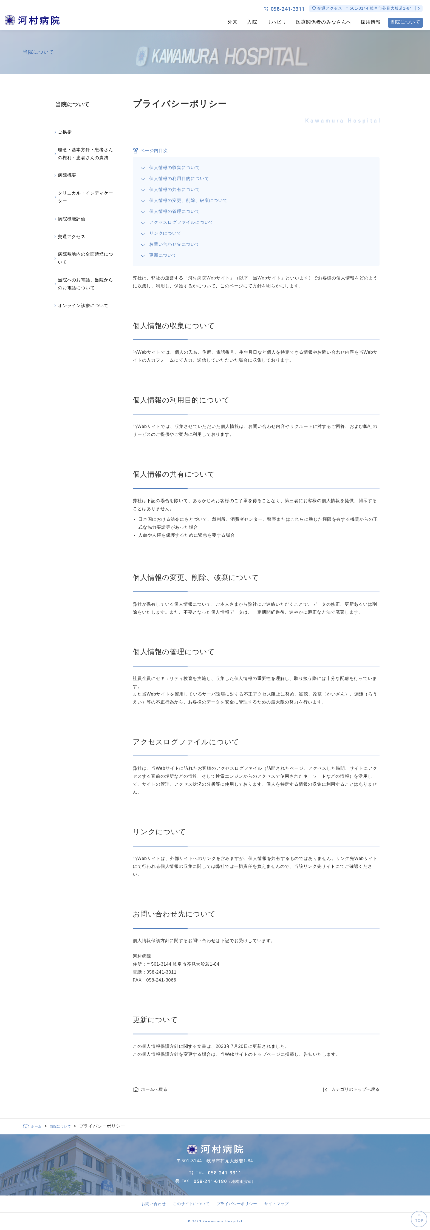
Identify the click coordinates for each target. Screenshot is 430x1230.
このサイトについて (191, 1204)
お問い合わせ (154, 1204)
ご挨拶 (65, 132)
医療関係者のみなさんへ (323, 22)
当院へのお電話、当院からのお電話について (85, 284)
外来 (233, 22)
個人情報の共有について (174, 189)
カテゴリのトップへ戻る (355, 1089)
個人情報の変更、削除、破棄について (188, 200)
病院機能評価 (72, 218)
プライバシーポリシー (237, 1204)
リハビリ (277, 22)
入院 (252, 22)
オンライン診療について (83, 305)
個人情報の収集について (174, 167)
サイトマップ (276, 1204)
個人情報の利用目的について (179, 178)
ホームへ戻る (154, 1089)
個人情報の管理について (174, 211)
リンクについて (165, 233)
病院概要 (67, 175)
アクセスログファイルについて (181, 222)
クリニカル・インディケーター (85, 197)
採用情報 (371, 22)
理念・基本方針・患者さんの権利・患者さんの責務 (85, 153)
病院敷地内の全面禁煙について (85, 258)
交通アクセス (72, 236)
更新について (163, 255)
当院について (405, 22)
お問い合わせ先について (174, 244)
